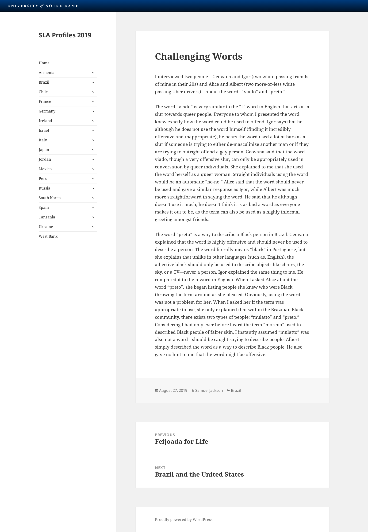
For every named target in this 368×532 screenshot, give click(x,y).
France (45, 101)
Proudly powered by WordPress (183, 519)
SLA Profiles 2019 (65, 35)
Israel (44, 130)
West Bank (48, 236)
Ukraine (46, 226)
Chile (43, 91)
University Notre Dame (43, 6)
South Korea (50, 197)
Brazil (44, 82)
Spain (44, 207)
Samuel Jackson (209, 390)
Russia (44, 188)
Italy (43, 140)
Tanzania (47, 217)
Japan (44, 149)
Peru (43, 178)
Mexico (45, 168)
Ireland (45, 120)
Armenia (46, 72)
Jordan (45, 159)
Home (44, 63)
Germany (47, 111)
